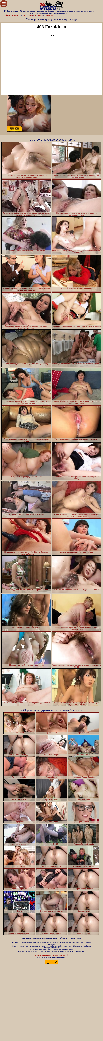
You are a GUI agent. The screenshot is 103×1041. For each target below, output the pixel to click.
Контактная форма (43, 955)
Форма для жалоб (60, 955)
